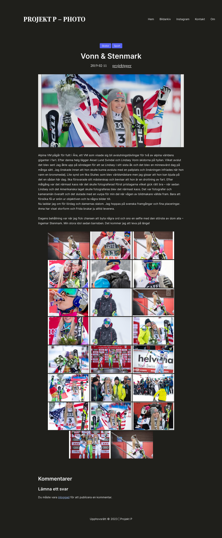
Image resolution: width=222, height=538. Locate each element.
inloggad (64, 497)
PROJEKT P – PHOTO (54, 19)
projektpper (122, 65)
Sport (117, 45)
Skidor (105, 45)
